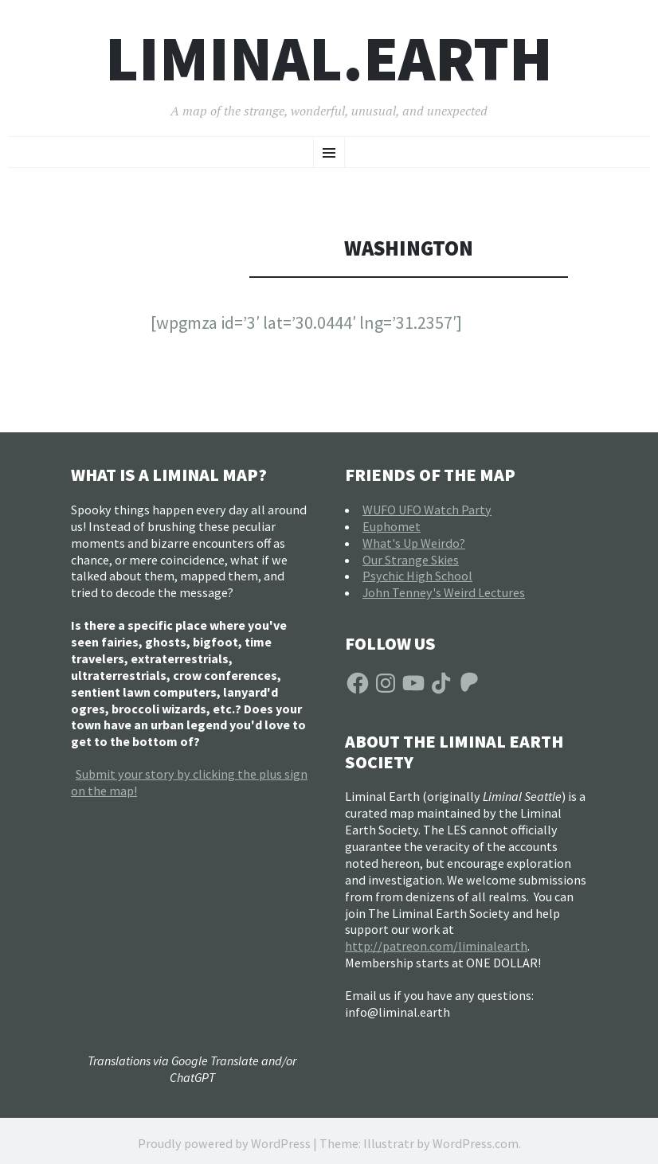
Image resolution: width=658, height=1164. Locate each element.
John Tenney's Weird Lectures (443, 592)
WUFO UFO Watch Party (427, 510)
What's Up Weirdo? (413, 543)
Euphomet (391, 526)
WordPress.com (476, 1143)
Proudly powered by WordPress (224, 1143)
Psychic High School (417, 576)
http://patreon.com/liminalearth (436, 946)
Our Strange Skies (410, 560)
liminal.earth (329, 58)
